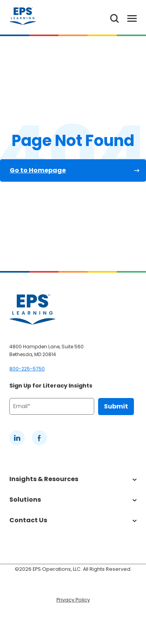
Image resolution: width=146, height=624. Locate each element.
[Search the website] (114, 17)
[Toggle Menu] (128, 17)
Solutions (73, 499)
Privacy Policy (73, 599)
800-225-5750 (27, 368)
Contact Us (73, 520)
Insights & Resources (73, 479)
